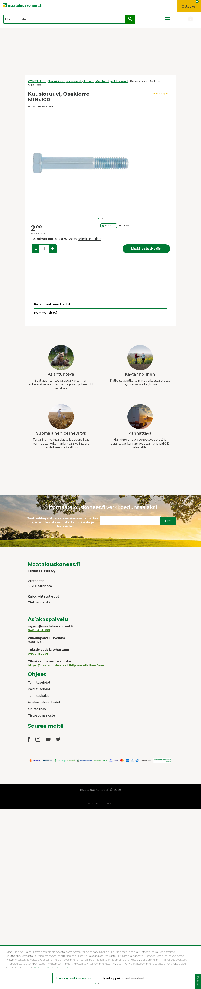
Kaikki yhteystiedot (43, 596)
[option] (100, 163)
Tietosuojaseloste (41, 715)
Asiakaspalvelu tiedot (44, 702)
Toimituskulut (38, 696)
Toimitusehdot (39, 682)
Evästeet (198, 981)
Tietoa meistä (39, 602)
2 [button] (102, 218)
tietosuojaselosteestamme (51, 967)
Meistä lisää (37, 709)
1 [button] (98, 218)
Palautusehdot (39, 689)
